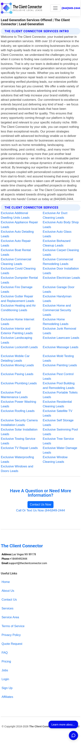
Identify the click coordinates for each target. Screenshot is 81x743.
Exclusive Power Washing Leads (18, 404)
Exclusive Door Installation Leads (61, 271)
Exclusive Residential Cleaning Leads (57, 404)
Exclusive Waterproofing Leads (17, 459)
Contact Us (9, 599)
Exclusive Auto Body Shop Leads (61, 225)
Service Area (10, 617)
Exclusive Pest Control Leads (58, 376)
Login (5, 679)
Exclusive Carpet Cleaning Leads (61, 252)
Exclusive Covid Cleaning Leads (18, 271)
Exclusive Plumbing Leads (19, 383)
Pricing (6, 661)
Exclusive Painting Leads (60, 365)
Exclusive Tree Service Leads (58, 441)
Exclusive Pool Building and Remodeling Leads (59, 386)
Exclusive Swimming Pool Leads (60, 432)
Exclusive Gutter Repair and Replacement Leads (17, 299)
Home (5, 582)
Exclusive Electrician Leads (61, 277)
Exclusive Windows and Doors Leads (17, 469)
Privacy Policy (11, 635)
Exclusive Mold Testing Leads (58, 358)
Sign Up (6, 688)
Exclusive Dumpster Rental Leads (19, 280)
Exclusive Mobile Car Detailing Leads (15, 358)
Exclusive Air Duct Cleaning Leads (55, 215)
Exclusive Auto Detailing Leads (17, 234)
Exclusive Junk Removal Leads (59, 331)
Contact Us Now (40, 504)
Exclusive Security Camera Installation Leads (19, 423)
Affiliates (7, 697)
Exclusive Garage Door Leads (59, 289)
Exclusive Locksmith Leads (19, 347)
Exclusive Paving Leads (17, 374)
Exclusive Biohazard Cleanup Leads (56, 243)
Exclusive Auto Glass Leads (57, 234)
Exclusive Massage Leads (60, 347)
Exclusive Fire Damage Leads (16, 289)
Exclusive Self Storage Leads (58, 423)
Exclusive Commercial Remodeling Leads (58, 262)
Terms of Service (12, 626)
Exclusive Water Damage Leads (60, 450)
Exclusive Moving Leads (17, 365)
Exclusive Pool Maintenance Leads (14, 395)
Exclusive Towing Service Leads (18, 441)
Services (7, 608)
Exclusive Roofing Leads (18, 411)
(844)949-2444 (71, 8)
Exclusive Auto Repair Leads (16, 243)
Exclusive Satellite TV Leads (57, 413)
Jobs (4, 670)
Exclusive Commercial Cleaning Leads (16, 262)
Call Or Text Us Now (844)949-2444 (40, 510)
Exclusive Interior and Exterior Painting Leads (17, 331)
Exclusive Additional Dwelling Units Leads (15, 215)
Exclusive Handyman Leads (57, 299)
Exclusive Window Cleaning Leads (55, 459)
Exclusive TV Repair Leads (19, 448)
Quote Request (11, 644)
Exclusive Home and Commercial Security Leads (57, 310)
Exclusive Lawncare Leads (61, 338)
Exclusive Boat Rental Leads (16, 252)
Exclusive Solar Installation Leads (19, 432)
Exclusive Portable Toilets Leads (60, 395)
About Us (7, 590)
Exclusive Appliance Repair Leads (19, 225)
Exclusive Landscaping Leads (16, 340)
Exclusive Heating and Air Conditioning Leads (18, 308)
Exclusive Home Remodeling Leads (55, 322)
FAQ (4, 652)
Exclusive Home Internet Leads (17, 322)
